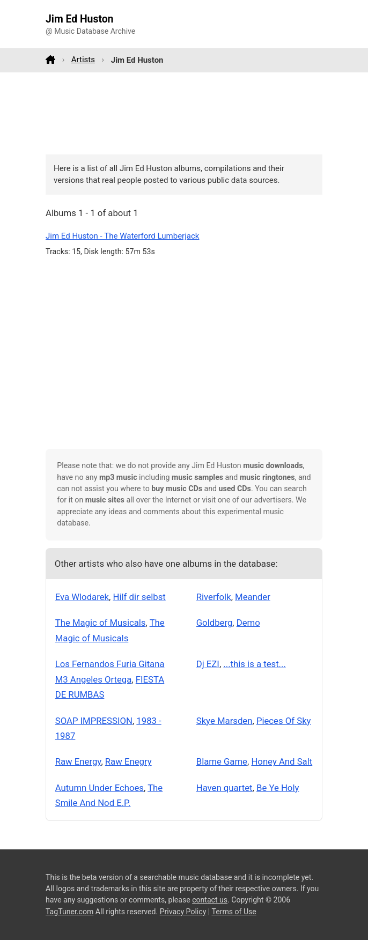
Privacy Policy (183, 911)
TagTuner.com (69, 911)
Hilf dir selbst (139, 596)
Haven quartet (224, 787)
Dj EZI (207, 663)
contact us (209, 899)
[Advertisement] (184, 113)
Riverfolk (213, 596)
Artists (83, 59)
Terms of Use (233, 911)
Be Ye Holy (277, 787)
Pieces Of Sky (283, 720)
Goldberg (214, 622)
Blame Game (221, 761)
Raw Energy (78, 761)
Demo (248, 622)
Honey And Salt (281, 761)
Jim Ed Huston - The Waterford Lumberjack (122, 236)
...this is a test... (254, 663)
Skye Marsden (224, 720)
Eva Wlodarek (82, 596)
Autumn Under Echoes (99, 787)
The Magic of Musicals (100, 622)
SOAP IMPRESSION (94, 720)
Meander (252, 596)
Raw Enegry (128, 761)
